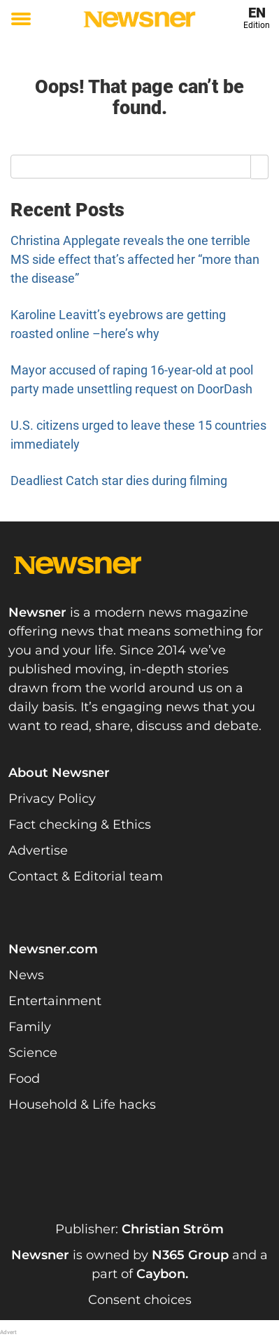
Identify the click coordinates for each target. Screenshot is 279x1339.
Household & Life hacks (82, 1104)
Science (32, 1052)
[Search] (260, 166)
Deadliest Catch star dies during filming (118, 480)
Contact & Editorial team (85, 876)
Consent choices (140, 1300)
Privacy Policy (52, 798)
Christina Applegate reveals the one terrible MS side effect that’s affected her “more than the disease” (134, 259)
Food (24, 1078)
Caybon (160, 1274)
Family (29, 1027)
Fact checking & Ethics (79, 824)
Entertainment (54, 1001)
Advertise (38, 850)
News (26, 975)
